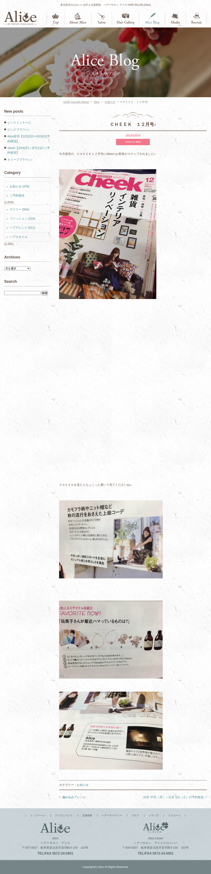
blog (96, 102)
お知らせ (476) (19, 186)
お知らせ (110, 102)
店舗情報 (101, 18)
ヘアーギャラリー (125, 18)
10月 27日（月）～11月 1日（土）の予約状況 (173, 797)
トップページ (55, 18)
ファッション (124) (22, 218)
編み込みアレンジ (74, 797)
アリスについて (77, 18)
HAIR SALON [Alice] (76, 102)
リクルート (196, 18)
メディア (175, 18)
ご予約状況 (17, 195)
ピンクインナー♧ (19, 122)
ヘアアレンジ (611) (22, 227)
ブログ (152, 18)
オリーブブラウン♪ (19, 159)
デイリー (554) (19, 209)
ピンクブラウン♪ (18, 129)
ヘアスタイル (18, 237)
